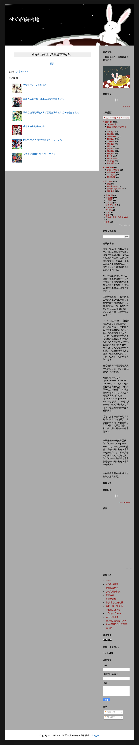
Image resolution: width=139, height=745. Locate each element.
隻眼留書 (110, 595)
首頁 (52, 63)
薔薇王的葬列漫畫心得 (34, 126)
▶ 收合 (113, 118)
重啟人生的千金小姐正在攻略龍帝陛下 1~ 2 (43, 99)
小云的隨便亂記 (113, 591)
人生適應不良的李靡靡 (116, 624)
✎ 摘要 (119, 118)
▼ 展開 (106, 118)
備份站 (109, 628)
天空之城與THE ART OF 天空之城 (39, 154)
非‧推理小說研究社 (114, 602)
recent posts (126, 106)
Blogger (95, 735)
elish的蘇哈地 (24, 20)
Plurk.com (129, 568)
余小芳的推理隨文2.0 (116, 621)
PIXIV (108, 581)
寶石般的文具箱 (113, 610)
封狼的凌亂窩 (112, 584)
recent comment (124, 502)
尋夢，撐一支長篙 (114, 606)
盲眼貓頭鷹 (111, 599)
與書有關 (109, 122)
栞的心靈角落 (112, 588)
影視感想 (109, 181)
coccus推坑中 (112, 617)
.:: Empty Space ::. (114, 613)
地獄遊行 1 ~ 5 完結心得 (34, 85)
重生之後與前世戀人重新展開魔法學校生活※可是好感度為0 (51, 112)
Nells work (109, 168)
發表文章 (110, 712)
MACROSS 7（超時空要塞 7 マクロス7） (43, 140)
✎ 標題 (126, 118)
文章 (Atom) (22, 71)
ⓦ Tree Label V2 (124, 225)
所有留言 (110, 717)
